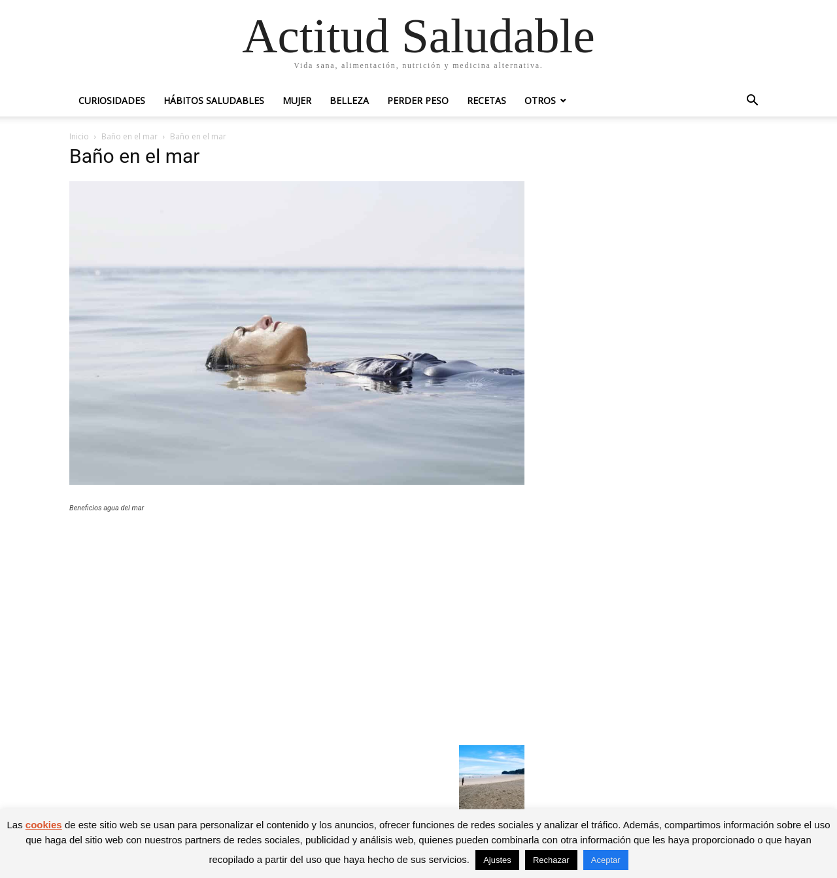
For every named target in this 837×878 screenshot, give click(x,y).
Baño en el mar (129, 136)
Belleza (349, 100)
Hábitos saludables (213, 100)
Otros (540, 100)
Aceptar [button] (606, 860)
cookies (44, 824)
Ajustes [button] (497, 860)
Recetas (486, 100)
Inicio (79, 136)
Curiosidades (111, 100)
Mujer (296, 100)
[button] (752, 102)
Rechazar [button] (551, 860)
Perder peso (418, 100)
